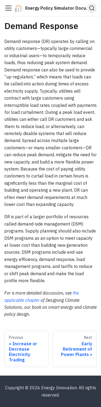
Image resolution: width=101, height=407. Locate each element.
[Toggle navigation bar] (8, 8)
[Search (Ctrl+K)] (92, 8)
